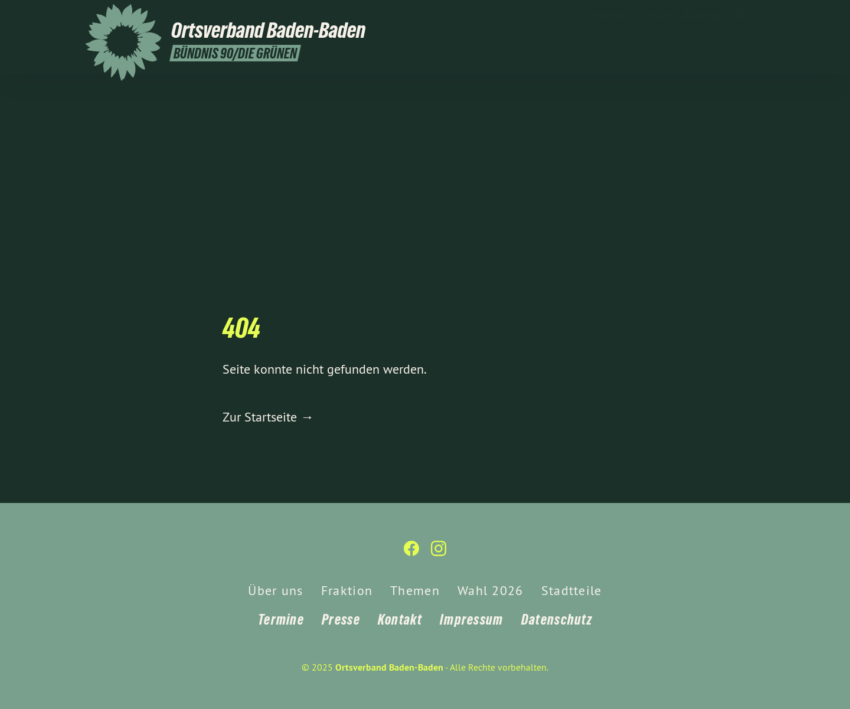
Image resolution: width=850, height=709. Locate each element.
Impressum (472, 620)
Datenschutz (556, 620)
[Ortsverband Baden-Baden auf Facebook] (741, 16)
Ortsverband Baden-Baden (389, 667)
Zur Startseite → (268, 417)
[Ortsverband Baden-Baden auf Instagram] (758, 16)
